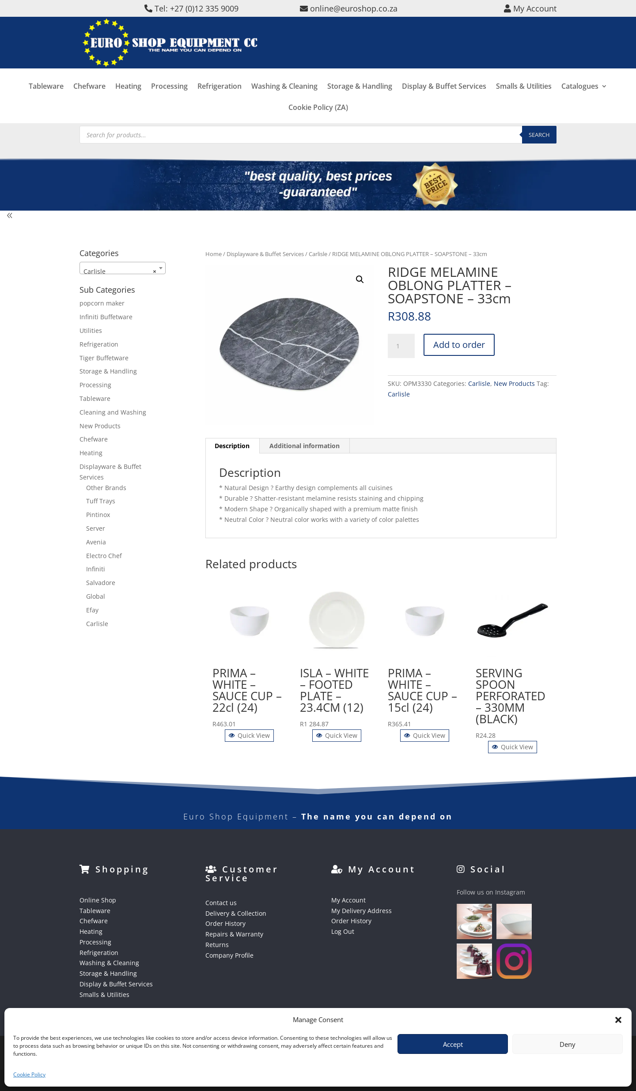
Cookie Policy (29, 1074)
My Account (348, 900)
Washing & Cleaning (284, 100)
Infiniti (95, 569)
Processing (169, 100)
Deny (567, 1044)
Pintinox (98, 514)
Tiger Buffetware (104, 358)
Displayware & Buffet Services (265, 254)
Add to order (459, 345)
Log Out (342, 931)
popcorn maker (102, 303)
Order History (225, 923)
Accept (453, 1044)
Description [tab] (232, 446)
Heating (128, 100)
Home (213, 254)
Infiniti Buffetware (106, 317)
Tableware (46, 100)
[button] (618, 1019)
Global (95, 596)
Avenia (96, 542)
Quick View (249, 735)
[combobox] (123, 268)
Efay (92, 610)
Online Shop (98, 900)
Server (95, 528)
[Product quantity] (401, 346)
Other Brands (106, 487)
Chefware (89, 100)
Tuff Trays (100, 501)
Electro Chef (104, 555)
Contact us (221, 902)
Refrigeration (219, 100)
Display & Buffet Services (444, 100)
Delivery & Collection (235, 913)
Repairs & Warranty (234, 934)
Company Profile (229, 955)
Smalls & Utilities (524, 100)
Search (539, 135)
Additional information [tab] (304, 446)
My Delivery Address (361, 910)
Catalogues (579, 100)
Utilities (91, 330)
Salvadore (100, 582)
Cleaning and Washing (113, 412)
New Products (514, 383)
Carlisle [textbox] (119, 271)
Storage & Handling (359, 100)
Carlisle (318, 254)
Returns (217, 944)
